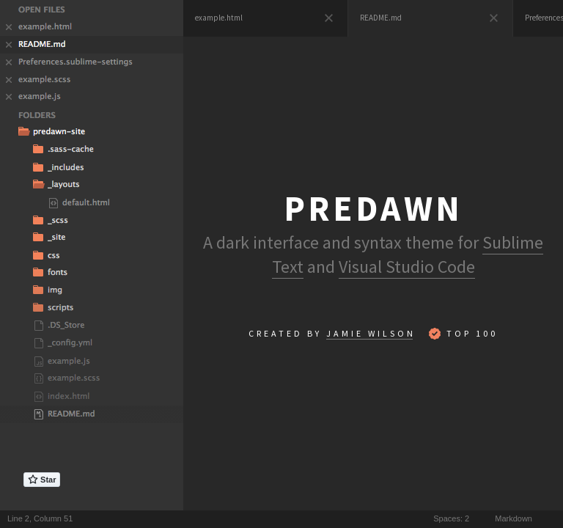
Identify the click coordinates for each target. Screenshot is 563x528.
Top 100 (463, 333)
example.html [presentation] (219, 17)
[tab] (265, 18)
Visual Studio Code (407, 266)
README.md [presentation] (381, 17)
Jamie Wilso (369, 333)
